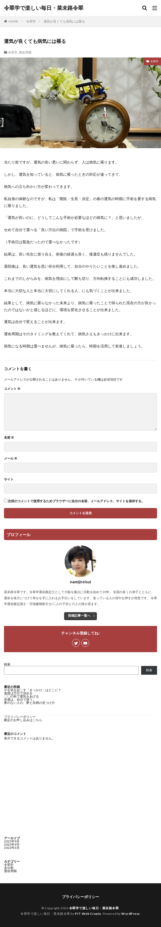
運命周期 (25, 52)
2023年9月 (12, 844)
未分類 (9, 868)
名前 (9, 437)
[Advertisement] (80, 789)
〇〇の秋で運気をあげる (21, 696)
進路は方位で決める (18, 693)
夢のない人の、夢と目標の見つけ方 (29, 703)
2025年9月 (12, 841)
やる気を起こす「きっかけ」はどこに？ (32, 690)
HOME (13, 21)
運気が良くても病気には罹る (64, 21)
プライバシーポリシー (20, 717)
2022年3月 (12, 848)
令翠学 (31, 21)
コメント (12, 388)
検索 (7, 664)
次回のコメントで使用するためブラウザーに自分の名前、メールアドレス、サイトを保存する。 (76, 501)
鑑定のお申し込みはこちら (23, 720)
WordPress (130, 914)
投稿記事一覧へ (79, 615)
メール (10, 458)
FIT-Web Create (88, 914)
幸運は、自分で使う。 (20, 699)
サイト (9, 479)
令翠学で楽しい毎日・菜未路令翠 (43, 8)
